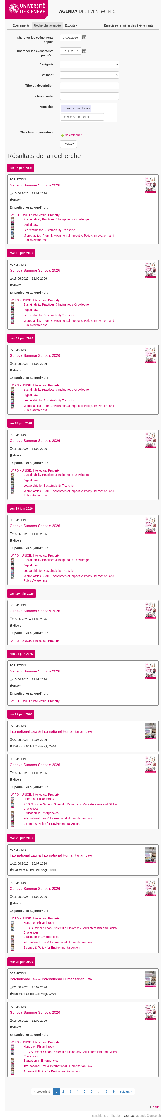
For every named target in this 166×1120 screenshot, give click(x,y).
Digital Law (30, 224)
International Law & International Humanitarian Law (51, 732)
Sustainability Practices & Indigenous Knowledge (56, 219)
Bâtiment (46, 75)
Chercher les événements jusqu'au (35, 53)
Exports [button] (71, 25)
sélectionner (71, 135)
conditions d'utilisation (106, 1115)
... (99, 1091)
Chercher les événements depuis (35, 40)
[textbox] (82, 117)
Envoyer (68, 144)
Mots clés (47, 106)
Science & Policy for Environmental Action (51, 823)
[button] (84, 37)
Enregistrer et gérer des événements (128, 25)
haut (154, 1107)
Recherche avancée (47, 25)
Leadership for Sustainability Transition (49, 230)
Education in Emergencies (41, 813)
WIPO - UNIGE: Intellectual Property (35, 215)
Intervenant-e (43, 96)
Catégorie (47, 64)
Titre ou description (39, 85)
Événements (21, 25)
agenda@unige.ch (148, 1115)
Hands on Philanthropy (38, 799)
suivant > (126, 1091)
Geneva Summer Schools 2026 (35, 185)
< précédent (42, 1091)
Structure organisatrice (36, 132)
